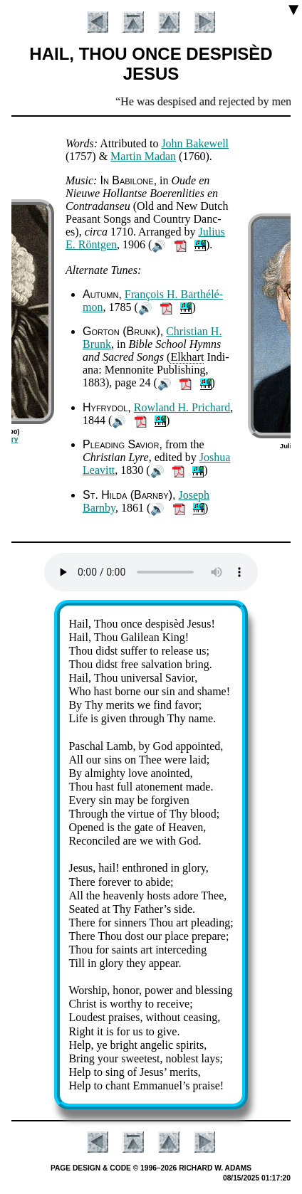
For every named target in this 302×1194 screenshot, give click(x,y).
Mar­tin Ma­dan (143, 156)
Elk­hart (187, 357)
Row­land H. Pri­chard (182, 407)
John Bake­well (195, 143)
